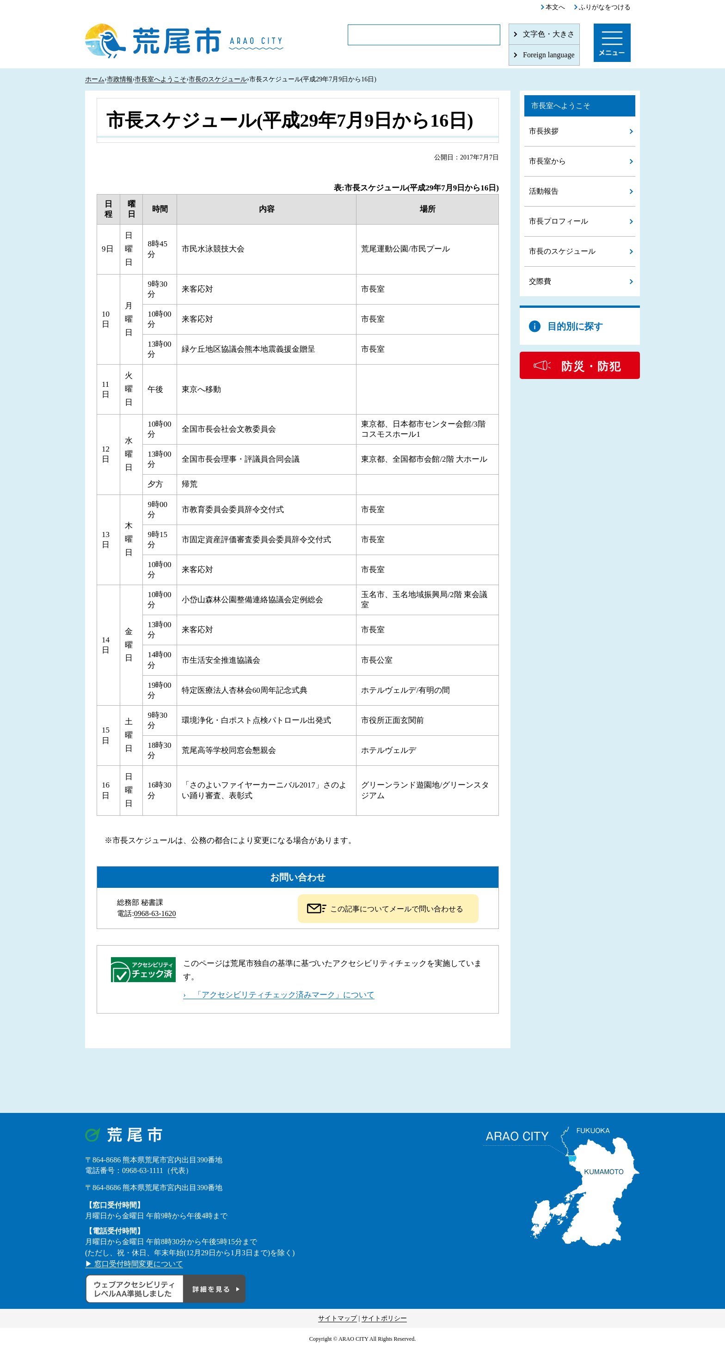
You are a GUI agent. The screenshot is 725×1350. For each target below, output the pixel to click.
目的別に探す (575, 326)
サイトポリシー (384, 1318)
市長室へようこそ (160, 79)
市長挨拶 (544, 131)
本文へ (555, 7)
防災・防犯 (591, 366)
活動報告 (544, 191)
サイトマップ (337, 1318)
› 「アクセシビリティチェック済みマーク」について (279, 994)
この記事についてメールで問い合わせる (396, 909)
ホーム (94, 79)
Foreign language (549, 55)
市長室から (547, 161)
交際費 (540, 281)
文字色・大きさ (549, 34)
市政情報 (120, 79)
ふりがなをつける (605, 7)
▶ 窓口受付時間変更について (134, 1264)
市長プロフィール (558, 221)
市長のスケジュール (218, 79)
